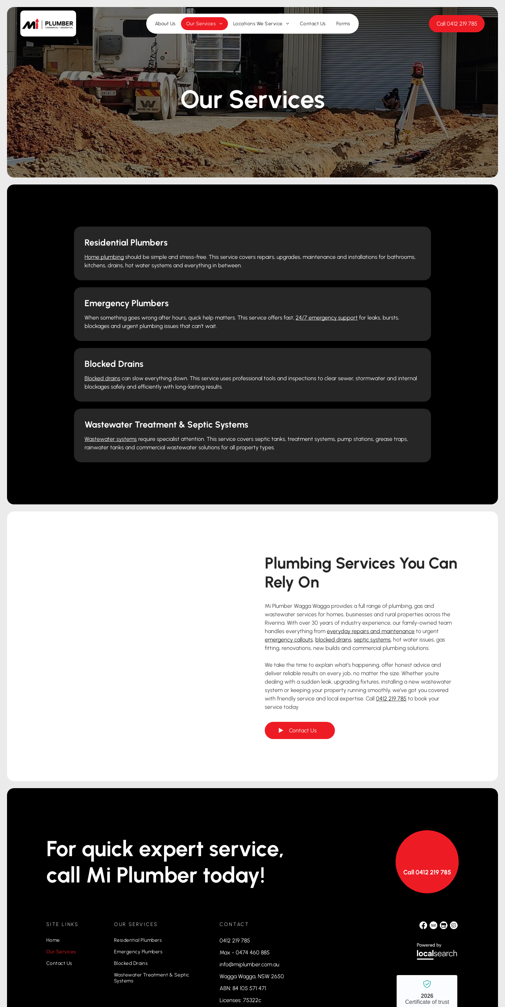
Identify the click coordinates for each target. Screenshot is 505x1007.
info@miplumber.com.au (249, 887)
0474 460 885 (253, 875)
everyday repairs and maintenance (371, 554)
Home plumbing (97, 257)
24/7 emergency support (356, 265)
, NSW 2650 (269, 899)
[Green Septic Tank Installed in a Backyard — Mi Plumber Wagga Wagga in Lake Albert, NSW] (143, 557)
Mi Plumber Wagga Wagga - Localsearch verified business (427, 924)
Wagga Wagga (237, 899)
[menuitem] (165, 27)
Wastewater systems (293, 345)
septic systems (372, 562)
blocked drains (333, 562)
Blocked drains (95, 334)
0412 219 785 (391, 621)
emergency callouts (289, 562)
